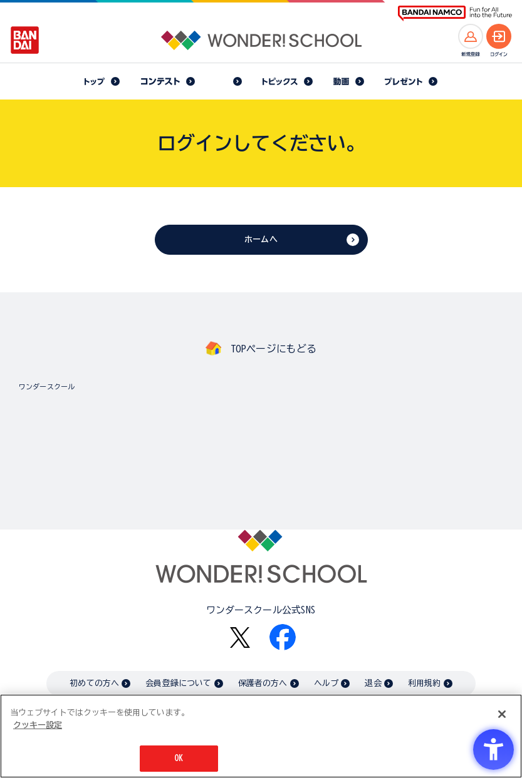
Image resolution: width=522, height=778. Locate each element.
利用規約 (424, 683)
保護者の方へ (263, 683)
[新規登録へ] (470, 36)
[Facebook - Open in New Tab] (282, 637)
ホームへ (261, 239)
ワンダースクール (47, 386)
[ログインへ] (498, 36)
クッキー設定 (37, 725)
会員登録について (178, 683)
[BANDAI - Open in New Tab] (25, 40)
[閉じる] (502, 714)
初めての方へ (94, 683)
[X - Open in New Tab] (240, 637)
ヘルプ (326, 683)
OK (178, 758)
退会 (373, 683)
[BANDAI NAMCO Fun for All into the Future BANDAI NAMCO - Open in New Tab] (455, 13)
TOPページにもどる (274, 349)
